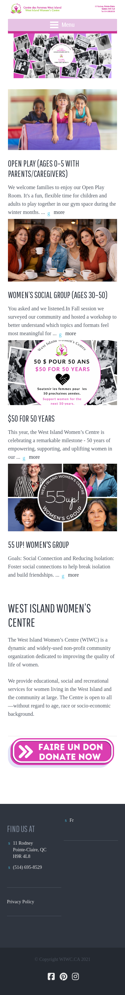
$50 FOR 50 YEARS (31, 418)
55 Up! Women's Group (38, 545)
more (59, 212)
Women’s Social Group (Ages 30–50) (58, 295)
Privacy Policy (20, 901)
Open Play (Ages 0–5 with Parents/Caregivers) (43, 168)
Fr (72, 820)
